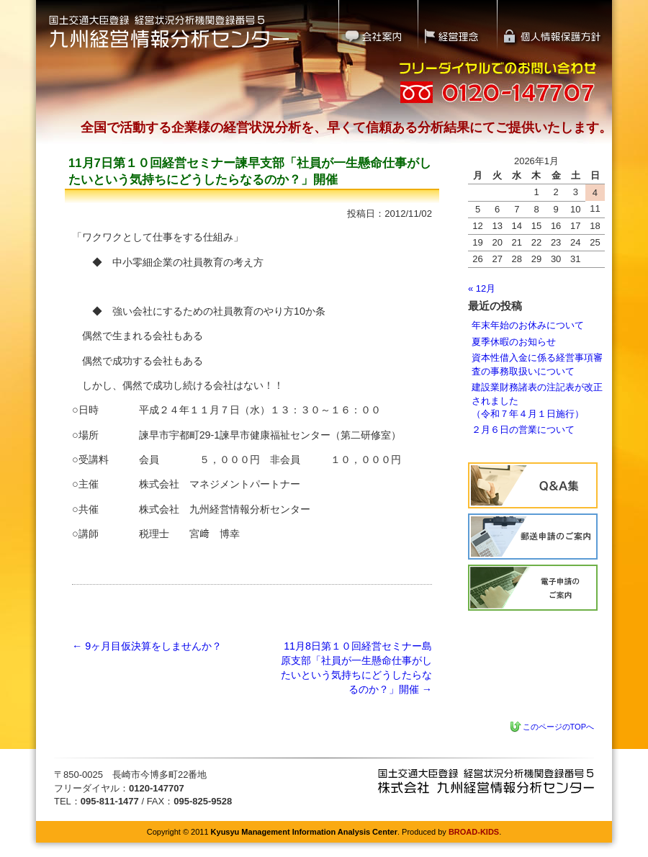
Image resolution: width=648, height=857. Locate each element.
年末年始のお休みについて (528, 325)
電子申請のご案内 (533, 588)
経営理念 (458, 25)
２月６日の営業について (523, 429)
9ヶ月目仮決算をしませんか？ (147, 646)
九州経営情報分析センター (486, 781)
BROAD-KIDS (474, 831)
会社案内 (378, 25)
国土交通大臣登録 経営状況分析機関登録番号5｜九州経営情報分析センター (169, 30)
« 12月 (481, 288)
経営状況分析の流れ (533, 536)
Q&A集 (533, 485)
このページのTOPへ (558, 726)
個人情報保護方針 (555, 25)
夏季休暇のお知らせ (514, 341)
